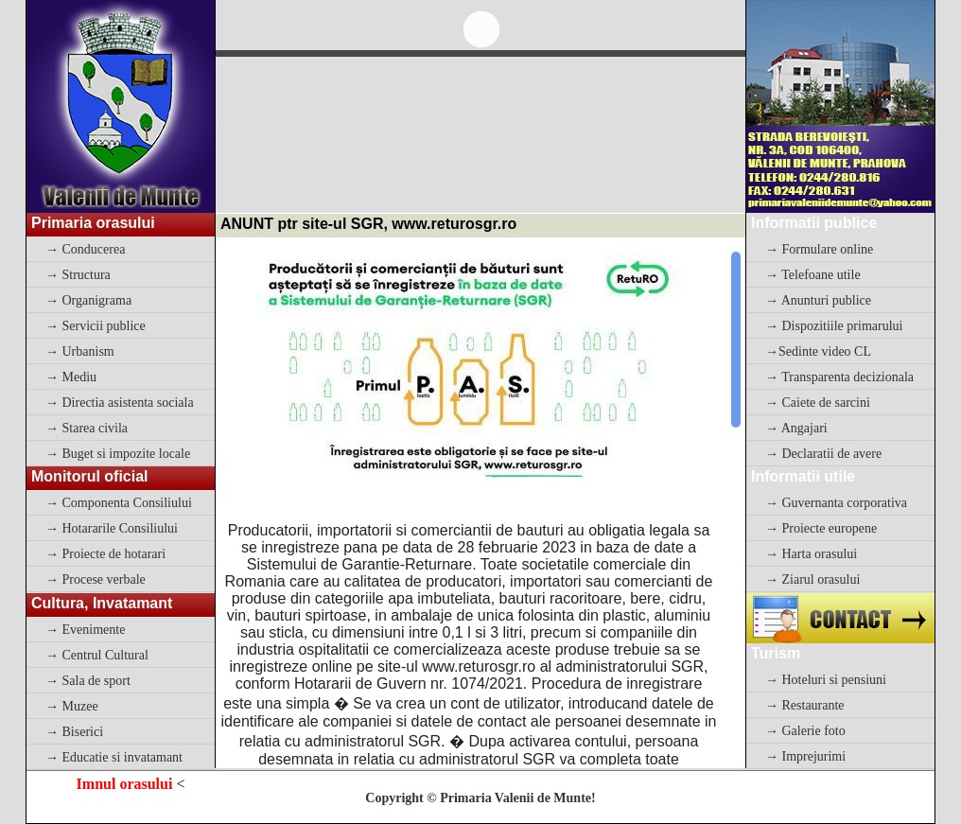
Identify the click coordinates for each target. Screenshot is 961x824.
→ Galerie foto (805, 731)
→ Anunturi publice (818, 300)
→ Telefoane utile (813, 275)
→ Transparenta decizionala (839, 377)
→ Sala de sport (88, 681)
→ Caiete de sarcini (817, 402)
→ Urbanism (79, 351)
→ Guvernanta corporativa (836, 503)
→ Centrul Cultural (97, 655)
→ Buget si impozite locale (117, 454)
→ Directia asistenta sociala (119, 402)
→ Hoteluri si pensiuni (825, 680)
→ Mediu (70, 377)
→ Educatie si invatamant (114, 757)
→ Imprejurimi (805, 756)
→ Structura (78, 275)
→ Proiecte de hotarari (105, 554)
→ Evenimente (85, 629)
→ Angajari (796, 428)
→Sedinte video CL (818, 351)
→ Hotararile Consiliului (111, 528)
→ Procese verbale (95, 579)
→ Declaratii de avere (823, 454)
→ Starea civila (86, 428)
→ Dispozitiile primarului (833, 326)
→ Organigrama (88, 300)
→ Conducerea (85, 249)
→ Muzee (71, 706)
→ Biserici (74, 732)
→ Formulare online (819, 249)
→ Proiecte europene (821, 528)
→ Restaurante (805, 705)
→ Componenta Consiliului (118, 503)
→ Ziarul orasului (812, 579)
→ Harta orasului (811, 554)
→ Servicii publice (95, 326)
